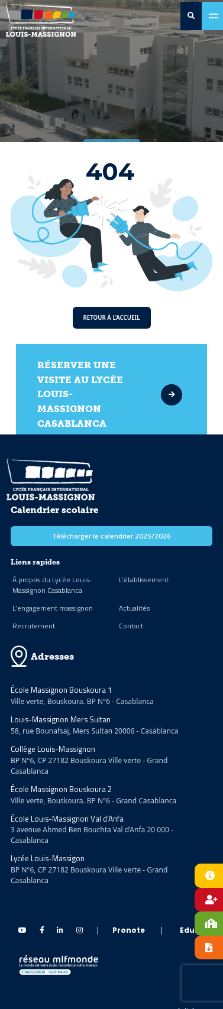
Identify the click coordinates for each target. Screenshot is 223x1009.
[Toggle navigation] (212, 16)
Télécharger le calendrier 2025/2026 (111, 535)
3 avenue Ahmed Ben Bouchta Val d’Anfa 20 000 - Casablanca (92, 835)
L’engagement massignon (52, 608)
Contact (131, 625)
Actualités (134, 608)
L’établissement (144, 579)
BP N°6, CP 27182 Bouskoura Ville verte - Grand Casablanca (89, 765)
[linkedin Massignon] (60, 930)
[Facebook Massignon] (42, 930)
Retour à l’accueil (111, 318)
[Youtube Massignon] (22, 930)
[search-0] (191, 16)
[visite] (167, 394)
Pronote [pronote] (128, 930)
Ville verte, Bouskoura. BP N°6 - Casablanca (82, 701)
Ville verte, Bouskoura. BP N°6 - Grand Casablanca (93, 801)
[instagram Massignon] (79, 930)
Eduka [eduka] (192, 930)
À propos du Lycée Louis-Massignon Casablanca (52, 585)
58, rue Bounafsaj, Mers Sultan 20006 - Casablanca (95, 731)
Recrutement (33, 625)
